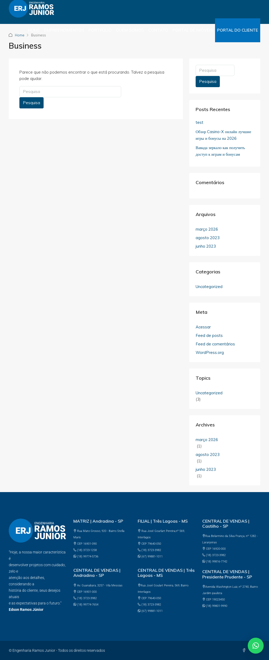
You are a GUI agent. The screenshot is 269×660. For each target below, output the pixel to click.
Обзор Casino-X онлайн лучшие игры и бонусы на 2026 (223, 135)
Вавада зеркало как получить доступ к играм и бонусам (220, 151)
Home (34, 30)
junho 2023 (206, 246)
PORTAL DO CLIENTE (237, 30)
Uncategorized (209, 286)
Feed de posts (209, 335)
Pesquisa (31, 102)
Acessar (203, 326)
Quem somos (130, 30)
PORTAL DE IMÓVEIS (193, 30)
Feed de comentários (215, 343)
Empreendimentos (64, 30)
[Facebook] (245, 650)
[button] (256, 646)
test (199, 122)
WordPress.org (210, 352)
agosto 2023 (208, 237)
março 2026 (207, 229)
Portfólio (100, 30)
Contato (158, 30)
